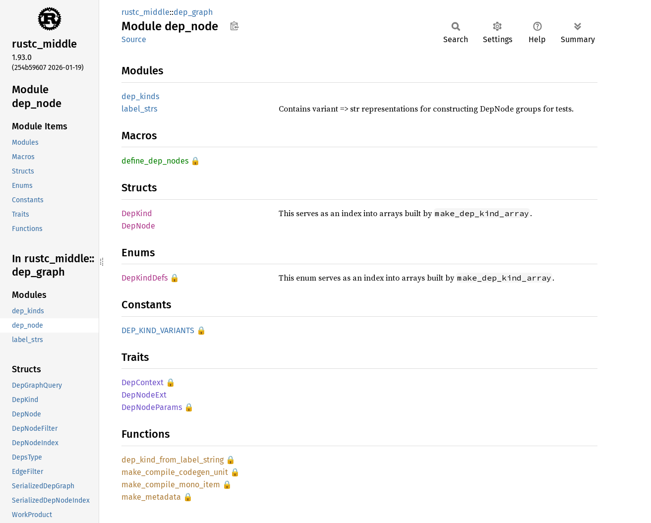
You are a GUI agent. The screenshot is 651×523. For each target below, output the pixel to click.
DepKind (136, 213)
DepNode (138, 226)
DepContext (142, 382)
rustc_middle (145, 12)
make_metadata (151, 497)
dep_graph (193, 12)
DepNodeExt (144, 395)
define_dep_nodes (154, 161)
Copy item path (234, 25)
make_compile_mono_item (170, 484)
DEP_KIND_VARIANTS (157, 330)
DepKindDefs (144, 278)
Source (133, 39)
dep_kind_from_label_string (172, 460)
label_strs (139, 109)
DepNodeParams (151, 407)
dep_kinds (140, 96)
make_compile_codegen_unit (174, 472)
